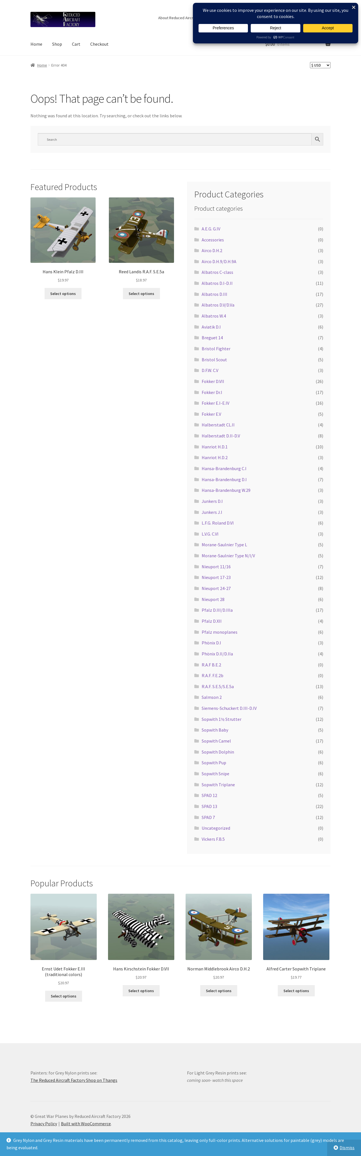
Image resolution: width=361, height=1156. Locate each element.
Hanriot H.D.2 (215, 457)
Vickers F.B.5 (213, 839)
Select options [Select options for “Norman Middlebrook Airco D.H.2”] (219, 990)
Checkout (99, 44)
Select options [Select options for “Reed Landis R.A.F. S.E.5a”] (141, 293)
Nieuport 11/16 (216, 566)
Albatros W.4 (214, 316)
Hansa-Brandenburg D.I (224, 479)
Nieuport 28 (213, 599)
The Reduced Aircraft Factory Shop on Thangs (73, 1080)
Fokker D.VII (213, 381)
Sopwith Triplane (218, 784)
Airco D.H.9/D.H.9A (219, 261)
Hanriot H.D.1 (215, 447)
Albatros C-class (217, 272)
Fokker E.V (211, 414)
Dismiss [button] (347, 1147)
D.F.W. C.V (210, 370)
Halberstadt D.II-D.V (221, 436)
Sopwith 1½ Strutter (221, 719)
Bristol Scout (214, 359)
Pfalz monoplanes (219, 632)
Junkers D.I (212, 501)
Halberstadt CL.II (218, 425)
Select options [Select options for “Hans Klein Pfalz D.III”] (63, 293)
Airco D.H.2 (212, 250)
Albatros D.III (214, 294)
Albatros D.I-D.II (217, 283)
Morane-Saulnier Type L (224, 544)
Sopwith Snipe (215, 773)
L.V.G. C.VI (210, 534)
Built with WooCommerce (86, 1123)
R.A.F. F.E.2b (212, 675)
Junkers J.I (212, 512)
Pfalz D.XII (212, 621)
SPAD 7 (208, 817)
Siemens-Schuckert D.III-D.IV (229, 708)
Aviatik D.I (211, 327)
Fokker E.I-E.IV (215, 403)
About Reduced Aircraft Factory (184, 17)
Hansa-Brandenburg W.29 (226, 490)
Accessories (213, 240)
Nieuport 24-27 (216, 588)
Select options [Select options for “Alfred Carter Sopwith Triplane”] (296, 990)
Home (36, 44)
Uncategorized (216, 828)
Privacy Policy (43, 1123)
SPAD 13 (209, 806)
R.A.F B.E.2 (211, 665)
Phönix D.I (211, 643)
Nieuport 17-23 (216, 577)
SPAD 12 (209, 795)
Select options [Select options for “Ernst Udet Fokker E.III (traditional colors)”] (63, 996)
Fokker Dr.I (212, 392)
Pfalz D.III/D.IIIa (217, 610)
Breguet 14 (212, 337)
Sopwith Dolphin (218, 752)
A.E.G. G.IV (211, 229)
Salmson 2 (212, 697)
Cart (76, 44)
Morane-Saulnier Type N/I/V (228, 555)
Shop (57, 44)
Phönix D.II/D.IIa (217, 654)
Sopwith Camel (216, 741)
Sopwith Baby (215, 730)
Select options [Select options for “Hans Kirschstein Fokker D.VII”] (141, 990)
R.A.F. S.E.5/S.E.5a (218, 686)
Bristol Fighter (216, 348)
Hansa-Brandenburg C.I (224, 468)
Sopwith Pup (214, 762)
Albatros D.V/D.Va (218, 305)
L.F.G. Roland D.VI (218, 523)
